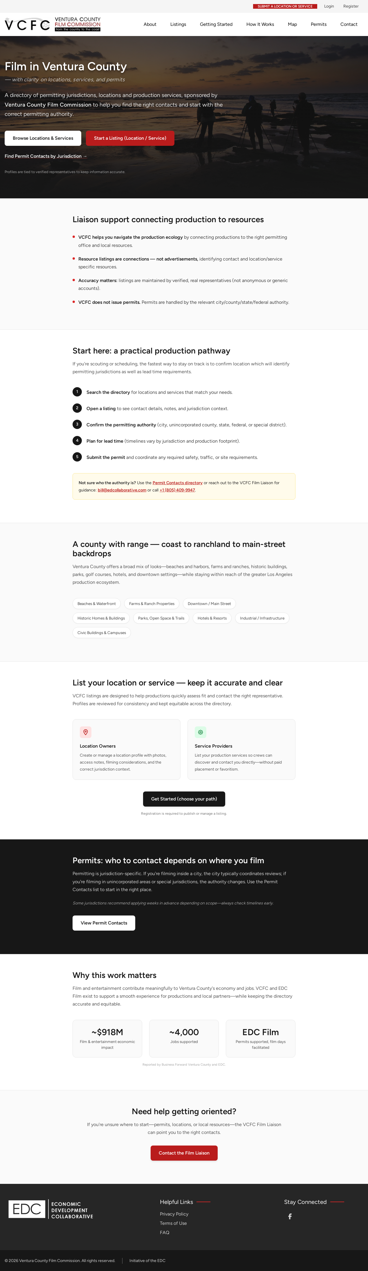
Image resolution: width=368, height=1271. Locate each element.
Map (292, 24)
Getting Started (216, 24)
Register (351, 6)
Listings (178, 24)
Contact (349, 24)
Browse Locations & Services (43, 138)
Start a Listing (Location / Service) (130, 138)
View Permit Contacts (104, 923)
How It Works (260, 24)
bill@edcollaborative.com (122, 490)
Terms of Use (173, 1223)
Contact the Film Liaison (184, 1153)
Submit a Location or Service (285, 6)
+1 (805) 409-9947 (177, 490)
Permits (318, 24)
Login (329, 6)
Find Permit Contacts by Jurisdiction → (46, 156)
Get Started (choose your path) (184, 799)
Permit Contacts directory (178, 482)
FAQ (164, 1232)
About (150, 24)
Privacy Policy (174, 1214)
